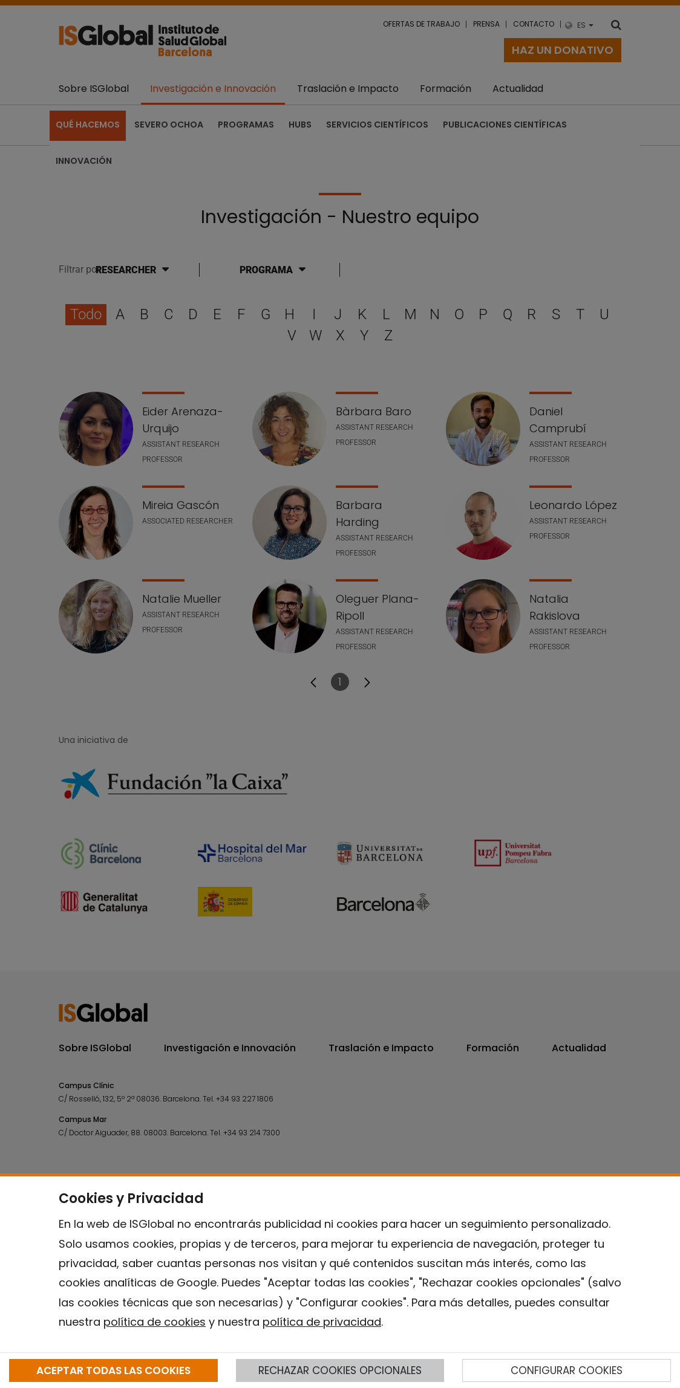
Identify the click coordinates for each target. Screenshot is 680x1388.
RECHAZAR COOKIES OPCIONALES (340, 1370)
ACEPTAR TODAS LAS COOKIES (113, 1370)
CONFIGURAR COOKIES (567, 1370)
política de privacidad (322, 1321)
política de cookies (154, 1321)
